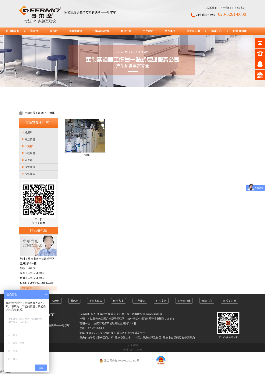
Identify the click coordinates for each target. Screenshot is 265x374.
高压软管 (30, 139)
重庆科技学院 (87, 337)
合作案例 (170, 31)
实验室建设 (75, 31)
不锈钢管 (30, 153)
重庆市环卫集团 (152, 337)
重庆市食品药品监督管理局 (179, 337)
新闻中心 (216, 31)
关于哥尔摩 (193, 31)
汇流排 (50, 113)
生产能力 (148, 31)
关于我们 (225, 7)
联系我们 (212, 7)
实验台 (34, 31)
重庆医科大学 (125, 333)
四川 (132, 349)
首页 (40, 113)
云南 (139, 349)
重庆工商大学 (105, 337)
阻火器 (29, 160)
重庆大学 (140, 333)
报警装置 (30, 167)
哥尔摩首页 (12, 31)
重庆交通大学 (123, 337)
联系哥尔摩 (239, 31)
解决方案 (126, 31)
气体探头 (30, 173)
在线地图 (240, 7)
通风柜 (54, 31)
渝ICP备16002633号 (91, 333)
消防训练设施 (101, 31)
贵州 (125, 349)
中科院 (137, 337)
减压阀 (29, 132)
